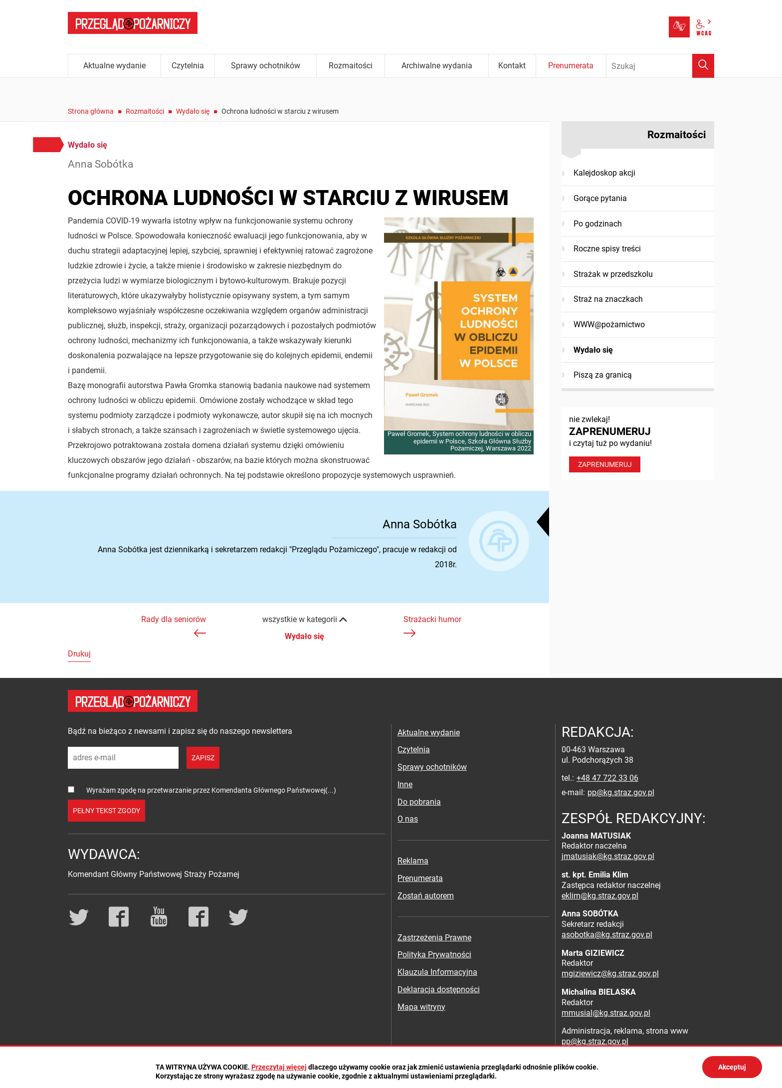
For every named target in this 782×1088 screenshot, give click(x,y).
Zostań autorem (425, 895)
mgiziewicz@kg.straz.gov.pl (610, 973)
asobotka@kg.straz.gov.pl (607, 934)
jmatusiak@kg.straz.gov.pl (608, 856)
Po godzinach (598, 223)
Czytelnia (413, 749)
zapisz (203, 758)
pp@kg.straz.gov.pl (620, 792)
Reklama (412, 861)
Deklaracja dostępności (438, 989)
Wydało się (192, 111)
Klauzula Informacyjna (437, 972)
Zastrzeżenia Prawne (434, 937)
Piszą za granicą (603, 375)
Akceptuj (732, 1067)
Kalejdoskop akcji (604, 173)
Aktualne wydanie (428, 732)
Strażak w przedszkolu (613, 274)
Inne (404, 784)
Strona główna (91, 111)
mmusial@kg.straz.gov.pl (606, 1013)
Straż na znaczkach (608, 299)
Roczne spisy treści (607, 248)
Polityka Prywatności (434, 954)
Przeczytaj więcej (279, 1067)
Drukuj (79, 653)
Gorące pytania (600, 198)
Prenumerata (420, 878)
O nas (407, 819)
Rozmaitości (145, 111)
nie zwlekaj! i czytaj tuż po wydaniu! (638, 443)
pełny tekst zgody (106, 811)
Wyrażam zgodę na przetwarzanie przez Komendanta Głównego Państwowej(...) (211, 790)
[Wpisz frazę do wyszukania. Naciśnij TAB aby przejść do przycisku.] (660, 66)
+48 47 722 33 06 (607, 778)
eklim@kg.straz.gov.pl (600, 895)
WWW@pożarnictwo (609, 324)
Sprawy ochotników (432, 767)
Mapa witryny (421, 1007)
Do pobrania (419, 802)
